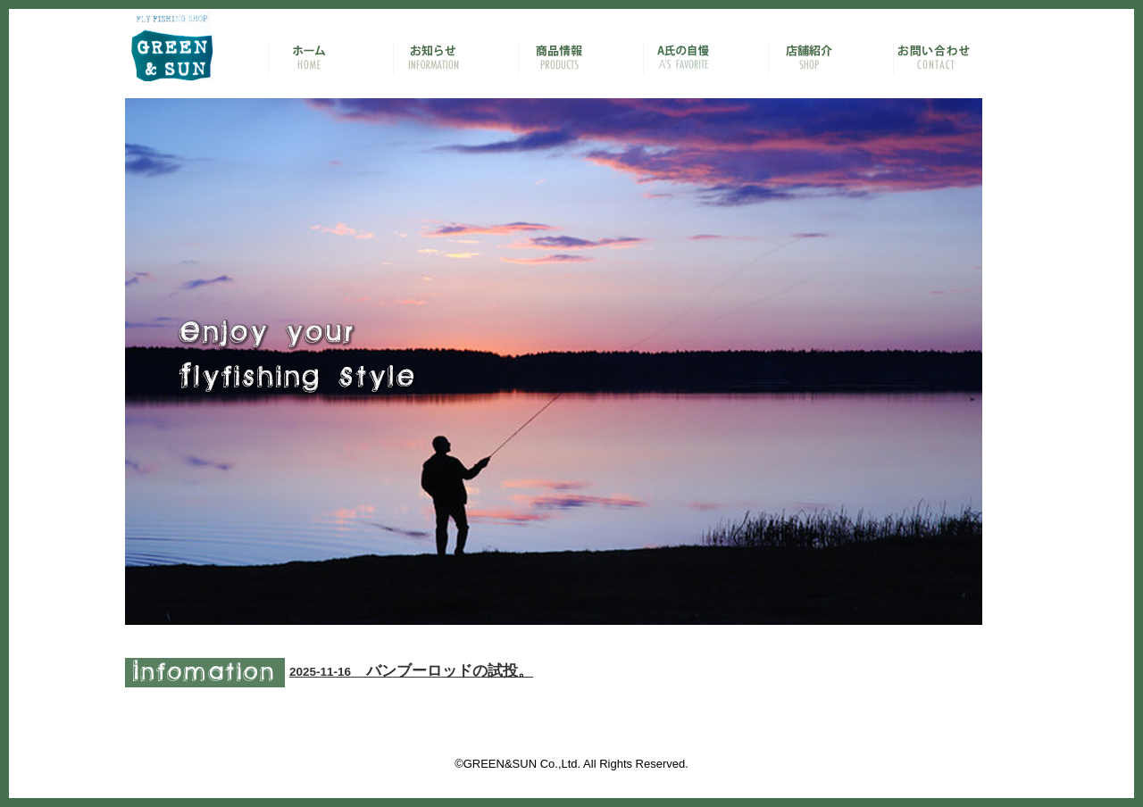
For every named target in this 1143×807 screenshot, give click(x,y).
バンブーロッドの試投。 (411, 670)
